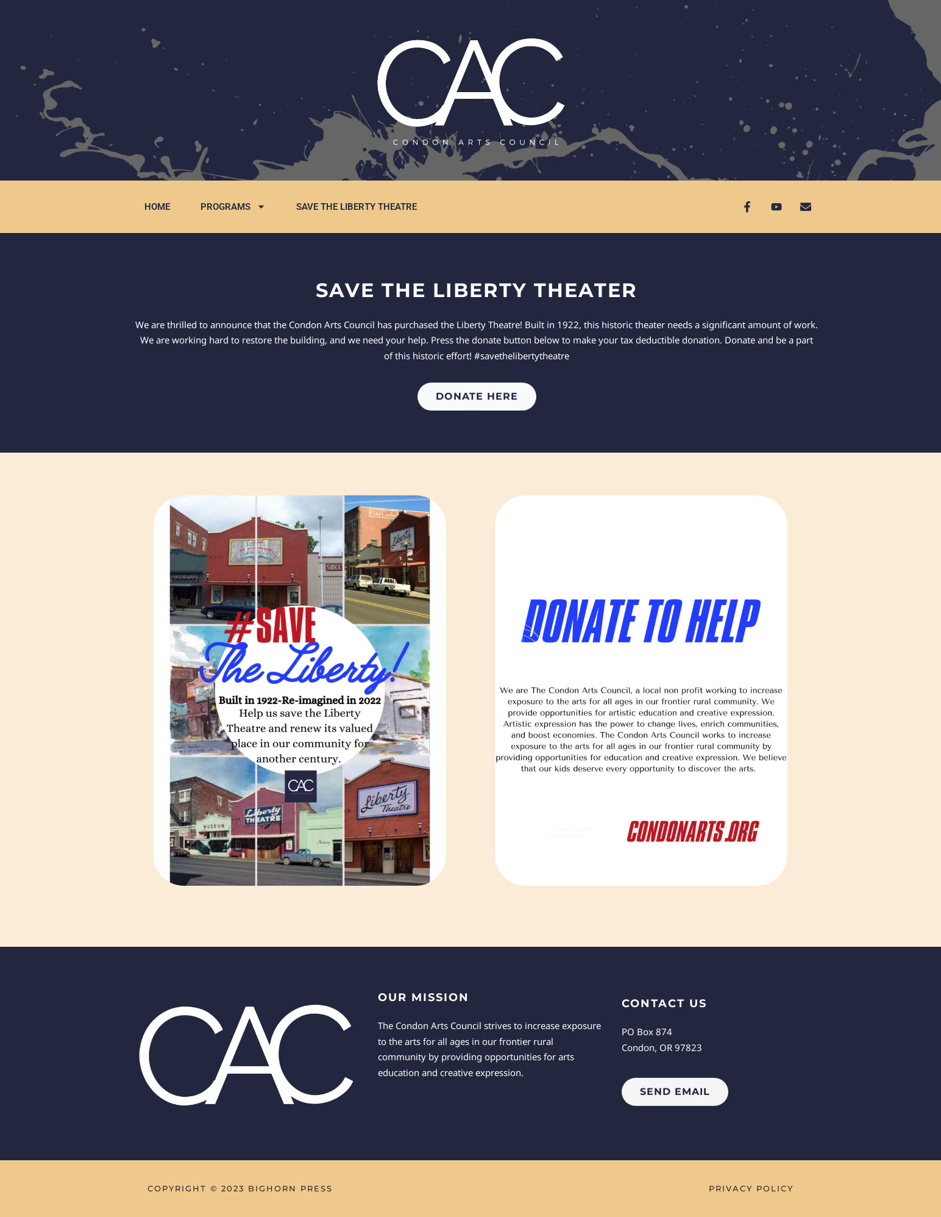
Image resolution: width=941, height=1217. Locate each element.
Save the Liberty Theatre (356, 206)
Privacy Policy (751, 1188)
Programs (233, 206)
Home (157, 206)
